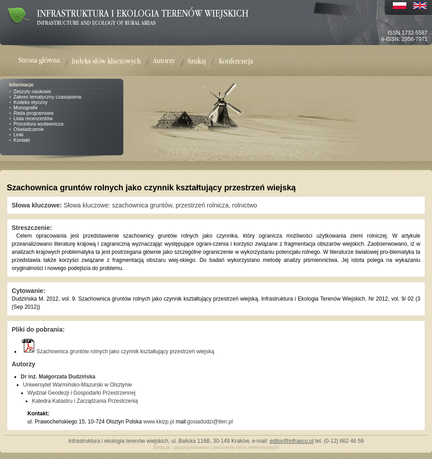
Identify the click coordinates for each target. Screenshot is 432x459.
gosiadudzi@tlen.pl (210, 421)
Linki (18, 134)
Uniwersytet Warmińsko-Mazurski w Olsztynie (77, 385)
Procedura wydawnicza (38, 123)
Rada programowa (34, 113)
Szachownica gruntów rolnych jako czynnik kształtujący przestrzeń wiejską (117, 351)
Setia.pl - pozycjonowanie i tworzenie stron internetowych (216, 447)
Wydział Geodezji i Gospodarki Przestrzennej (81, 393)
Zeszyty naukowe (32, 91)
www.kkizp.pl (158, 421)
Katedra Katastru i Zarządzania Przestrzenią (85, 401)
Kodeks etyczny (31, 102)
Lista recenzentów (33, 118)
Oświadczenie (29, 129)
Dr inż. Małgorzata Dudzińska (58, 377)
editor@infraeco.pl (292, 441)
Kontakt (22, 140)
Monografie (26, 107)
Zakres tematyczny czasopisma (47, 96)
